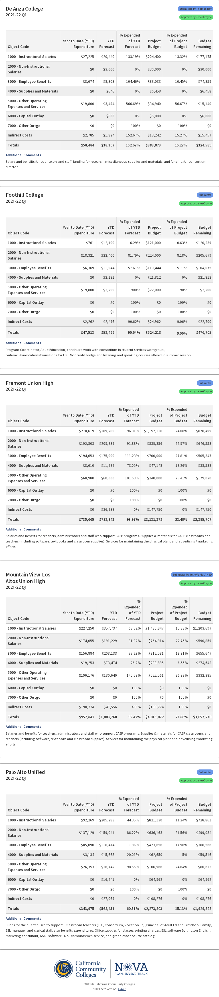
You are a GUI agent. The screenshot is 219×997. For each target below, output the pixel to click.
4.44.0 (122, 989)
